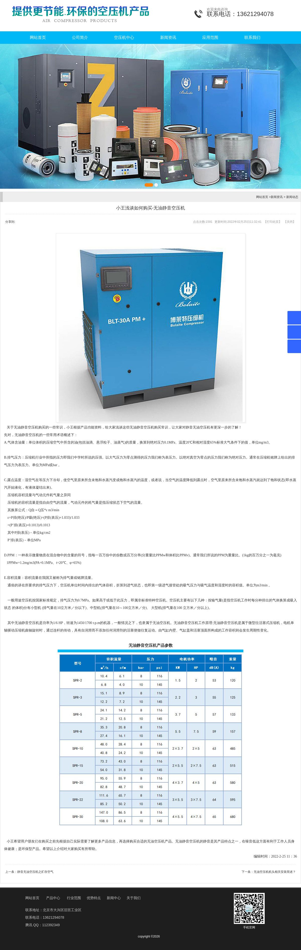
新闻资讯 (168, 37)
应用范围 (210, 37)
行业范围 (74, 898)
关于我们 (134, 898)
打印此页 (273, 222)
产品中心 (53, 898)
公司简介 (80, 37)
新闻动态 (292, 197)
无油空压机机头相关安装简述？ (275, 872)
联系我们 (252, 37)
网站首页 (38, 37)
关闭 (290, 222)
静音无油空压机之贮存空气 (35, 872)
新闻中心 (114, 898)
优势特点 (94, 898)
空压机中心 (124, 37)
